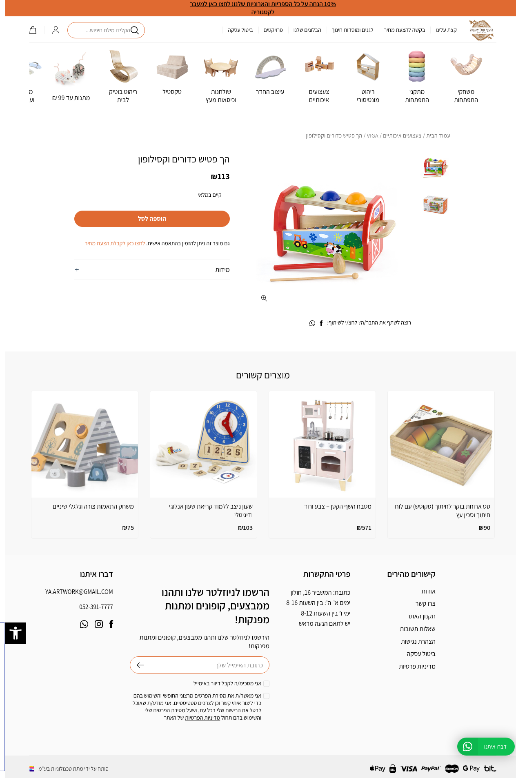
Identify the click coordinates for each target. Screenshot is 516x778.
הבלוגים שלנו (302, 30)
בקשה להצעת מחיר (399, 30)
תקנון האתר (416, 616)
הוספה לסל (147, 218)
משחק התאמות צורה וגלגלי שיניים (88, 506)
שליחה (132, 665)
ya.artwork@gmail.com (74, 592)
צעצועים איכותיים (397, 135)
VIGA (368, 135)
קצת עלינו (441, 30)
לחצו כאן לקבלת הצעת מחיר (110, 243)
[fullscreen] (259, 298)
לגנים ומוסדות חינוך (348, 30)
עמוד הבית (433, 135)
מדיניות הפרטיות (197, 717)
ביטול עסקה (235, 30)
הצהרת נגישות (413, 641)
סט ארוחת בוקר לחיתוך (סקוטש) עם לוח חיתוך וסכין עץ (437, 510)
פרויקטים (268, 30)
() (27, 30)
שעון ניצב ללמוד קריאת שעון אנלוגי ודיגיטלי (206, 510)
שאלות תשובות (412, 629)
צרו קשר (421, 603)
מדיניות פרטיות (412, 666)
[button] (10, 633)
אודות (424, 591)
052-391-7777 (91, 607)
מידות (218, 269)
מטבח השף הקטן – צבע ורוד (333, 506)
